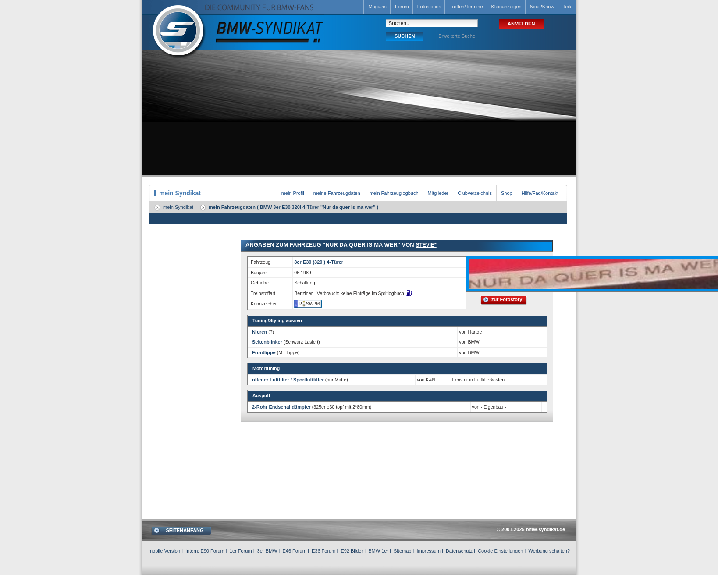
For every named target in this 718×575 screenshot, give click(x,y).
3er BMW (267, 550)
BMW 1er (378, 550)
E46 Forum (294, 550)
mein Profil (292, 193)
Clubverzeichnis (475, 193)
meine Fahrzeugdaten (336, 193)
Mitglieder (438, 193)
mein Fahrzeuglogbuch (394, 193)
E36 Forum (323, 550)
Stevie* (426, 245)
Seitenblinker (267, 342)
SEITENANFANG (184, 530)
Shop (506, 193)
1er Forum (241, 550)
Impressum (428, 550)
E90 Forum (212, 550)
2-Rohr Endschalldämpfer (281, 407)
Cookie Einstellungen (500, 550)
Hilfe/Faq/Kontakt (540, 193)
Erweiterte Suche (456, 36)
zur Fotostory (506, 299)
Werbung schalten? (549, 550)
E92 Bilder (352, 550)
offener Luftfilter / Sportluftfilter (288, 379)
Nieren (259, 331)
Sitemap (402, 550)
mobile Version (164, 550)
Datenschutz (459, 550)
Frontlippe (264, 352)
